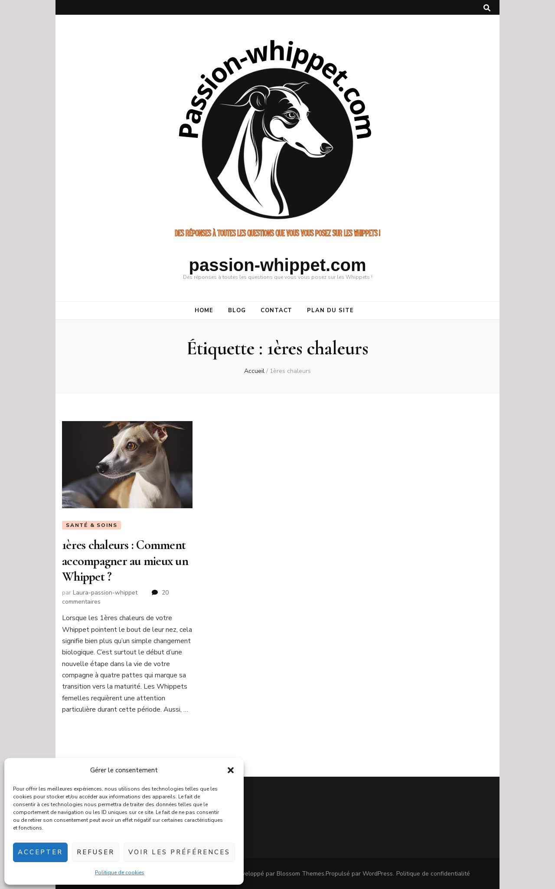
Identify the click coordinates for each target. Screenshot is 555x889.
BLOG (237, 310)
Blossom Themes (300, 873)
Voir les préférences (179, 852)
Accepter (40, 852)
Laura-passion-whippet (105, 592)
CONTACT (277, 310)
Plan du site (330, 310)
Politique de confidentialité (433, 873)
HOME (204, 310)
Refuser (95, 852)
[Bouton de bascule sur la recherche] (486, 8)
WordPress (377, 873)
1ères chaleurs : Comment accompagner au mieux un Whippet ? (125, 561)
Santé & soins (91, 525)
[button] (230, 770)
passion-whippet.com (277, 265)
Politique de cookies (119, 872)
